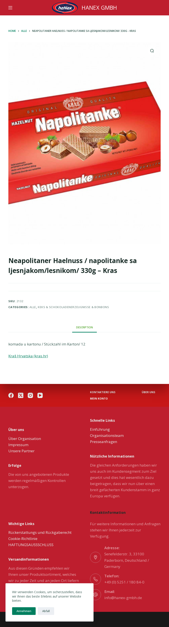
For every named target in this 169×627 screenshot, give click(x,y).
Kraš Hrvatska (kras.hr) (28, 355)
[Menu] (10, 8)
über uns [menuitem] (148, 392)
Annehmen (24, 611)
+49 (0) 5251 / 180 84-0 (124, 582)
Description (84, 327)
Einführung (100, 429)
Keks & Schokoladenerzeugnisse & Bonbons (73, 307)
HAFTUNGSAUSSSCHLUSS (30, 544)
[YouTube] (40, 395)
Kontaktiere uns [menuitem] (102, 392)
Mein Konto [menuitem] (99, 398)
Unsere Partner (21, 450)
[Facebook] (11, 395)
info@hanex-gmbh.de (123, 597)
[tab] (84, 327)
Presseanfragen (103, 441)
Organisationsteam (107, 435)
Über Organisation (24, 438)
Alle (32, 307)
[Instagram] (30, 395)
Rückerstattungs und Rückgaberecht (40, 532)
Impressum (18, 444)
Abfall (46, 611)
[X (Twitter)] (20, 395)
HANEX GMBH (99, 7)
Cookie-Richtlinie (22, 538)
